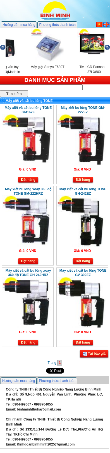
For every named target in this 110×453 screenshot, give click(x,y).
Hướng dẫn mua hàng (19, 25)
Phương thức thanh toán (57, 25)
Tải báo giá (94, 354)
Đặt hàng (28, 180)
